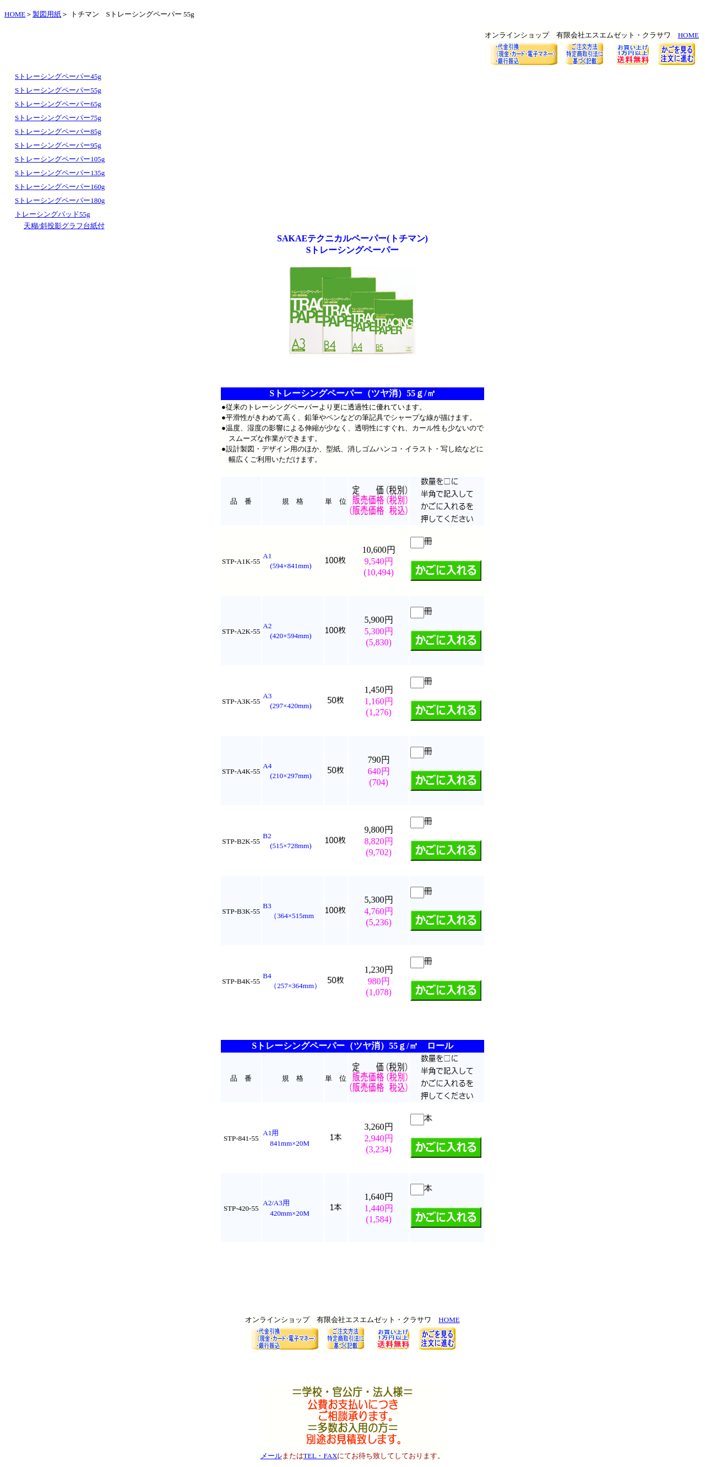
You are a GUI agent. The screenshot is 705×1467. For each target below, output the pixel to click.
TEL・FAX (320, 1456)
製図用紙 (46, 14)
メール (271, 1456)
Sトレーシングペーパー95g (58, 145)
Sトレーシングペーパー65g (58, 104)
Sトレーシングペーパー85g (58, 131)
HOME (14, 14)
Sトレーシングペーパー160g (60, 186)
